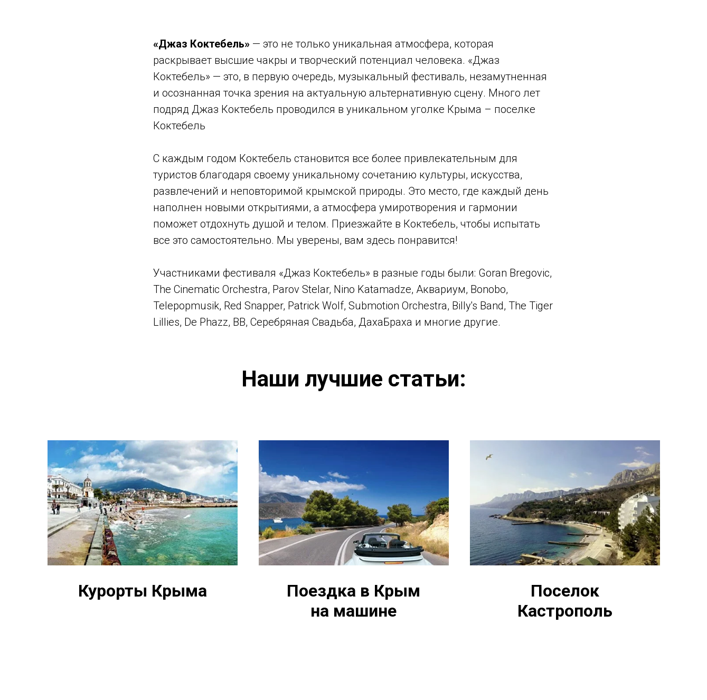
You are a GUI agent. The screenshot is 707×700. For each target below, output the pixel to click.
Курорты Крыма (142, 591)
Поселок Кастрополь (564, 600)
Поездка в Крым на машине (353, 600)
